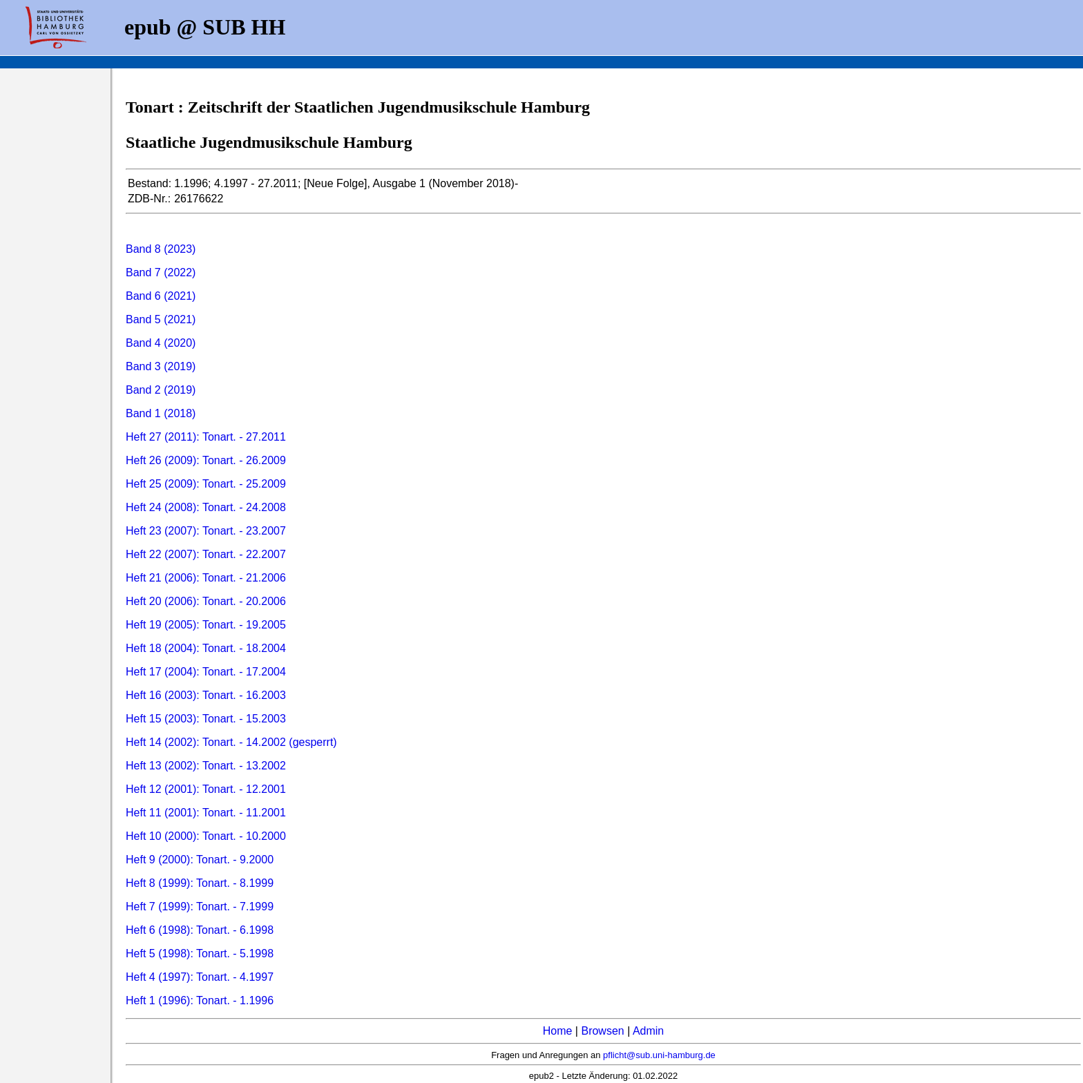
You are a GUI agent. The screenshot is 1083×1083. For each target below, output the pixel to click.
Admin (648, 1031)
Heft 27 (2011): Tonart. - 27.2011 (206, 437)
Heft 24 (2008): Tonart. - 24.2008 (206, 507)
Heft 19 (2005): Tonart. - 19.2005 (206, 625)
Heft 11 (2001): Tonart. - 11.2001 (206, 812)
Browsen (602, 1031)
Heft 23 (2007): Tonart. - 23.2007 (206, 531)
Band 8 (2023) (160, 249)
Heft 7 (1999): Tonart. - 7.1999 (200, 906)
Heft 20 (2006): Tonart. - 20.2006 (206, 601)
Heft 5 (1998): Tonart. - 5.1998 (200, 953)
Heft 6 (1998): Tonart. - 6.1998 (200, 930)
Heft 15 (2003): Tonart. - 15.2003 (206, 719)
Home (558, 1031)
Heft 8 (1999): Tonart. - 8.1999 (200, 883)
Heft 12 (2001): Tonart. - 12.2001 (206, 789)
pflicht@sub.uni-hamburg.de (659, 1055)
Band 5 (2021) (160, 319)
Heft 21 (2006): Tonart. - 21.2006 (206, 578)
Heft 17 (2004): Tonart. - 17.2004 (206, 672)
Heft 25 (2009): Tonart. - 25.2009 (206, 484)
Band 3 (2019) (160, 366)
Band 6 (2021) (160, 296)
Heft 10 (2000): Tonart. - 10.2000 (206, 836)
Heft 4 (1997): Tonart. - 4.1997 (200, 977)
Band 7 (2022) (160, 272)
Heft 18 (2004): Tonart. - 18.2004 (206, 648)
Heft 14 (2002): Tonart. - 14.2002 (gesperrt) (231, 742)
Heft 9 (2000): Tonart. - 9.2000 (200, 859)
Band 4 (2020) (160, 343)
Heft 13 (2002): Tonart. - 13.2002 (206, 765)
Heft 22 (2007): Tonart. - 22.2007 (206, 554)
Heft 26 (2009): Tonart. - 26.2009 (206, 460)
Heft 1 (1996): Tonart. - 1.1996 (200, 1000)
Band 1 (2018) (160, 413)
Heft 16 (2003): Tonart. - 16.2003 (206, 695)
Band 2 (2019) (160, 390)
